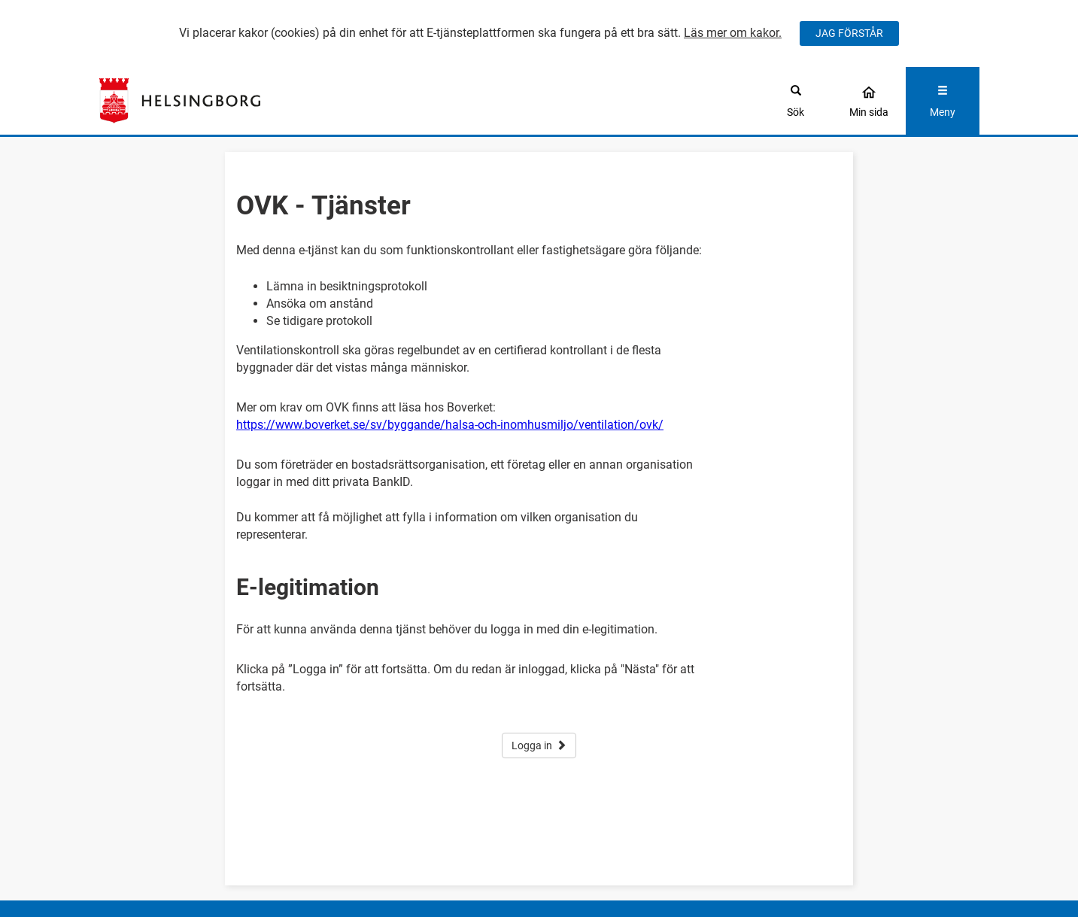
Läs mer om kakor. (733, 33)
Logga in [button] (539, 745)
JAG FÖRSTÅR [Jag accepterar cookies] (849, 33)
